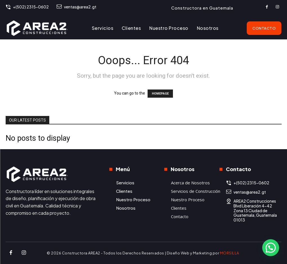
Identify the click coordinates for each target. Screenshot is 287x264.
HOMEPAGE (160, 93)
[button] (270, 247)
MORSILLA (229, 253)
